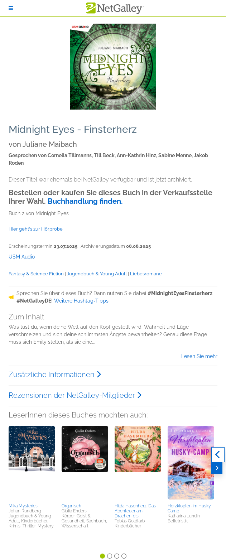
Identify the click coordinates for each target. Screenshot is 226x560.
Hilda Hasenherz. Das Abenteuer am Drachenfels (135, 510)
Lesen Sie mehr (199, 356)
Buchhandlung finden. (85, 201)
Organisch (71, 505)
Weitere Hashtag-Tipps (81, 301)
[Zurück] (218, 454)
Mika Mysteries (23, 505)
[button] (32, 463)
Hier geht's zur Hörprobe (36, 229)
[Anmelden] (10, 8)
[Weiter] (216, 468)
